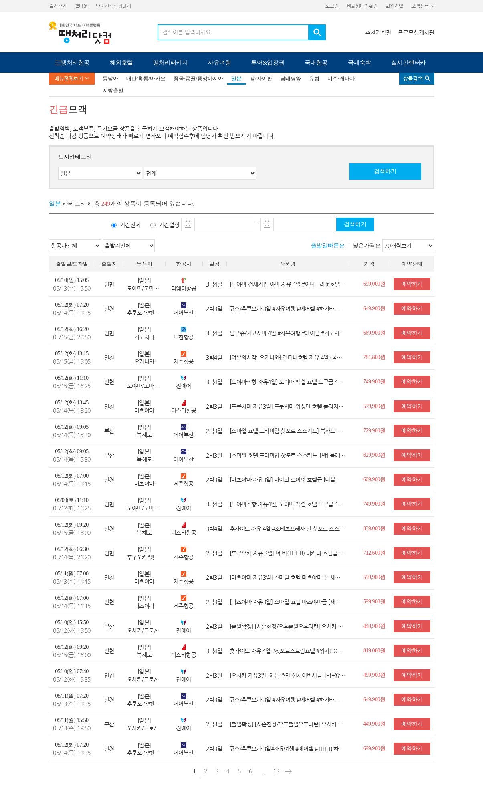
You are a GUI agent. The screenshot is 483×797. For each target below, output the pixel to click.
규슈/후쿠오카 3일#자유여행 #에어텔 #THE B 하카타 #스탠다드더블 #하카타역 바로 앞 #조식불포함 (288, 748)
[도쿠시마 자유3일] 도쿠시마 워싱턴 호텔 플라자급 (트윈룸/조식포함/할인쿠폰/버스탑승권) (288, 406)
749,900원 (374, 382)
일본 (236, 78)
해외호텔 (121, 62)
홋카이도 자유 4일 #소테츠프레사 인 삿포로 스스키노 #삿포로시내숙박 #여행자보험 (288, 528)
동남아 (110, 78)
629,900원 (374, 455)
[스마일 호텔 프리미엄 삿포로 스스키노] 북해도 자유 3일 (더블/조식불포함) (288, 431)
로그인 (332, 6)
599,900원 (374, 577)
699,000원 (374, 284)
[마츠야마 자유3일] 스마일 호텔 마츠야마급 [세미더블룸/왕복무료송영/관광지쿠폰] (288, 577)
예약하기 (412, 284)
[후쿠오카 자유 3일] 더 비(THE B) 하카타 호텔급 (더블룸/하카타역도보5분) (288, 553)
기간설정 (169, 225)
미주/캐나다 (341, 78)
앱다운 (81, 6)
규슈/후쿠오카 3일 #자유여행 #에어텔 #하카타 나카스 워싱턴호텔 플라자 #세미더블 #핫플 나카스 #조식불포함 (288, 308)
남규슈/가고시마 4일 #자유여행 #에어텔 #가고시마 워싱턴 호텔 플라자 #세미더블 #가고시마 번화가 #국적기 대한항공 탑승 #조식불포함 (288, 333)
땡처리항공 (75, 62)
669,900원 (374, 333)
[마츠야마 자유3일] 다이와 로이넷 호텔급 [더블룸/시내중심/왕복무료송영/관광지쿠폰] (288, 479)
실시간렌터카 (408, 62)
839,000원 (374, 528)
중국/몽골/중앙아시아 (198, 78)
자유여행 (219, 62)
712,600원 (374, 553)
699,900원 (374, 748)
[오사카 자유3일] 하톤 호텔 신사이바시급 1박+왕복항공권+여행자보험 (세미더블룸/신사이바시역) (288, 675)
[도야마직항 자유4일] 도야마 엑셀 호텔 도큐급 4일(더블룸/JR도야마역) (288, 382)
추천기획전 (378, 32)
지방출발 (113, 90)
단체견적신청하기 (113, 6)
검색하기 (385, 171)
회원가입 (394, 6)
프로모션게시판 (416, 32)
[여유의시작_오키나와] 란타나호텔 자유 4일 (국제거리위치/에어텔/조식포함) (288, 357)
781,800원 (374, 357)
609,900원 (374, 479)
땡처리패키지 (170, 62)
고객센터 (420, 6)
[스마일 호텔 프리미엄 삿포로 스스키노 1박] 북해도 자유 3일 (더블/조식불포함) (288, 455)
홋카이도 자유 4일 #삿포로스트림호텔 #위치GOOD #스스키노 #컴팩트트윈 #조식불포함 (288, 651)
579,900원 (374, 406)
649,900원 (374, 308)
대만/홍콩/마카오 (146, 78)
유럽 (314, 78)
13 (276, 771)
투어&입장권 (268, 62)
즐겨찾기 (58, 6)
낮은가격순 (367, 245)
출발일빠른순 (328, 245)
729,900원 (374, 431)
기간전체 (130, 225)
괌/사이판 (261, 78)
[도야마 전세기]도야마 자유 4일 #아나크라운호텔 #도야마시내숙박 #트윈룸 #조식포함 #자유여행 (288, 284)
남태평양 (290, 78)
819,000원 (374, 651)
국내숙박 (359, 62)
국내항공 (316, 62)
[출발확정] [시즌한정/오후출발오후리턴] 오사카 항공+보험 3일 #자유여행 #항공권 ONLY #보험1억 (288, 626)
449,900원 (374, 626)
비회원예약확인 (362, 6)
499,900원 (374, 675)
